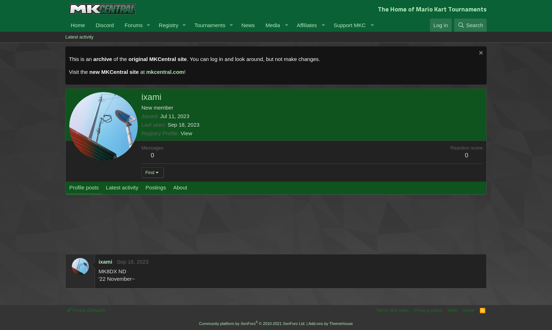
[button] (149, 25)
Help (452, 310)
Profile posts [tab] (84, 187)
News (248, 25)
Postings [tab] (155, 187)
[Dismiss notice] (480, 53)
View (186, 133)
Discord (105, 25)
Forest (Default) (86, 310)
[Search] (470, 25)
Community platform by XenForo (252, 323)
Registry (169, 25)
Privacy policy (428, 310)
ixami (105, 262)
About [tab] (180, 187)
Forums (134, 25)
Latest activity (79, 37)
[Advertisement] (201, 228)
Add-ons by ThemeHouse (330, 323)
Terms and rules (392, 310)
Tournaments (209, 25)
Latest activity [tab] (122, 187)
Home (78, 25)
